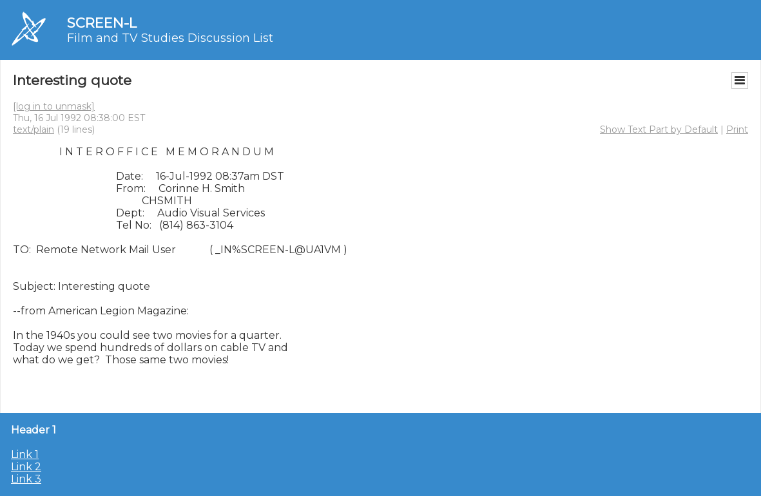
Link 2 (26, 467)
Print (737, 129)
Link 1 (25, 454)
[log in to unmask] (54, 106)
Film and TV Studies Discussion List (170, 38)
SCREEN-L (102, 23)
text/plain (33, 129)
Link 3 (26, 479)
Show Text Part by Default (659, 129)
